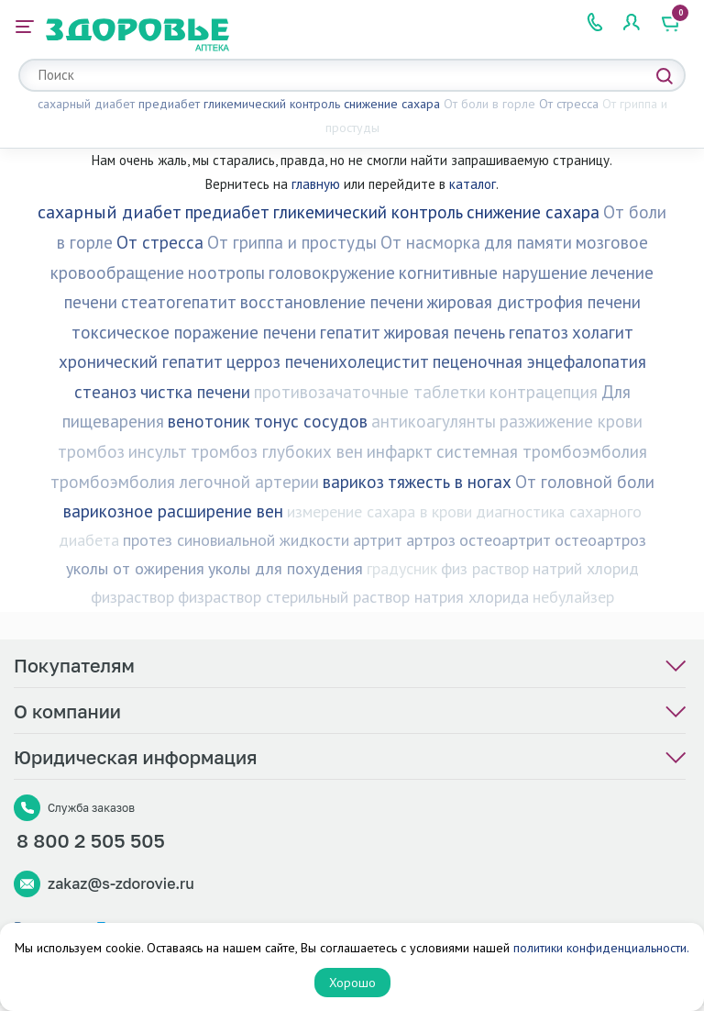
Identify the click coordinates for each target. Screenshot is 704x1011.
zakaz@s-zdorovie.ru (121, 889)
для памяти (528, 242)
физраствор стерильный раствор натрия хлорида (353, 596)
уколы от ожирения (135, 568)
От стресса (569, 103)
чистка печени (195, 392)
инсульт (157, 451)
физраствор (132, 596)
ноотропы (226, 272)
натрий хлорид (586, 568)
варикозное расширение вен (173, 511)
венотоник (209, 421)
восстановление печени (332, 302)
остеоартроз (600, 539)
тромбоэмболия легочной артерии (184, 482)
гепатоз (538, 332)
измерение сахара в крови (379, 511)
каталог (472, 184)
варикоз (353, 482)
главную (316, 184)
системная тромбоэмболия (541, 451)
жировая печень (444, 332)
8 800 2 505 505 (90, 846)
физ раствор (485, 568)
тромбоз (91, 451)
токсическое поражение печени (194, 332)
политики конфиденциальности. (601, 947)
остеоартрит (505, 539)
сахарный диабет (86, 103)
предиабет (169, 103)
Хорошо (352, 982)
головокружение (332, 272)
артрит (377, 539)
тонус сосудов (311, 421)
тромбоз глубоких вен (277, 451)
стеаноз (105, 392)
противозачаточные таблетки (370, 392)
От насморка (430, 242)
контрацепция (544, 392)
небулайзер (573, 596)
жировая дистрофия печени (534, 302)
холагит (602, 332)
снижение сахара (392, 103)
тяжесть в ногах (450, 482)
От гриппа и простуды (292, 242)
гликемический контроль (272, 103)
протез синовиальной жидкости (236, 539)
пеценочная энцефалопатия (539, 361)
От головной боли (584, 482)
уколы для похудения (285, 568)
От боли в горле (489, 103)
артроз (431, 539)
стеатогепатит (178, 302)
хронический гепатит (141, 361)
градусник (402, 568)
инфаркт (400, 451)
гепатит (350, 332)
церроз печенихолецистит (327, 361)
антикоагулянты (433, 421)
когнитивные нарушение (493, 272)
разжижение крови (571, 421)
